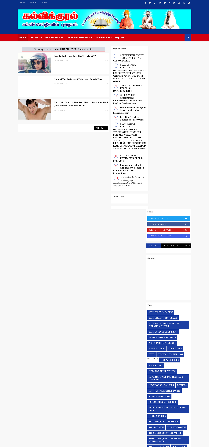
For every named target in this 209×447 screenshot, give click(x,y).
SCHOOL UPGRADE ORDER (162, 239)
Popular (168, 82)
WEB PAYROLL (155, 289)
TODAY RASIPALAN (158, 283)
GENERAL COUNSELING (169, 191)
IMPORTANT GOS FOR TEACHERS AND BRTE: (165, 215)
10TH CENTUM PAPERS (160, 149)
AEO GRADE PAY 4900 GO (161, 180)
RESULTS (181, 222)
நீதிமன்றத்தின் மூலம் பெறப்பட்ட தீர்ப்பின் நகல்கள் (164, 352)
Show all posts (83, 49)
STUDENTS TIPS (156, 253)
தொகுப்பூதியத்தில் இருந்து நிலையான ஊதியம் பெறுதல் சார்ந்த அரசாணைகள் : (167, 342)
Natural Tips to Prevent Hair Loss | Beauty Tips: (74, 77)
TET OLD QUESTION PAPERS (163, 258)
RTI (149, 227)
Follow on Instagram (168, 73)
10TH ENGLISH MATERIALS (162, 154)
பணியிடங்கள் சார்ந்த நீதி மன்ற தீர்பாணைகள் (163, 360)
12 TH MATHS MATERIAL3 (161, 174)
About (34, 2)
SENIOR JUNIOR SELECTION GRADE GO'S (166, 246)
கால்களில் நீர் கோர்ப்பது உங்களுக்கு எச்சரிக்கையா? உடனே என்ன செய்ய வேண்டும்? (124, 181)
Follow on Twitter (168, 55)
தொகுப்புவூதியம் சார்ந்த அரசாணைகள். (167, 334)
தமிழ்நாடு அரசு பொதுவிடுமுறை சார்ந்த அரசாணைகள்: (164, 313)
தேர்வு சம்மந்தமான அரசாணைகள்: (165, 328)
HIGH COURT (155, 202)
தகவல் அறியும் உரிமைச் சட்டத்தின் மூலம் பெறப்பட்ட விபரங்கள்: (165, 305)
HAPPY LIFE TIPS (169, 196)
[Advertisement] (167, 117)
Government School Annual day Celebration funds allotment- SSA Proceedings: (123, 169)
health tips (181, 289)
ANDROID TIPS (155, 185)
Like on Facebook (168, 61)
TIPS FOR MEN (155, 264)
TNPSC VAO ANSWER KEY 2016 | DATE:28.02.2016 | (122, 88)
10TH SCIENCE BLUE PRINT (162, 168)
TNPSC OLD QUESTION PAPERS (164, 269)
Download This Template (111, 37)
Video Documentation (80, 37)
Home (24, 2)
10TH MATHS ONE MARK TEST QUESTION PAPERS (164, 161)
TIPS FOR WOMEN (175, 264)
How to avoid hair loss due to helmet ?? (71, 56)
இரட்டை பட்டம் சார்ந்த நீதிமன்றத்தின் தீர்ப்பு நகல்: (167, 296)
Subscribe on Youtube (168, 67)
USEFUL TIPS (178, 283)
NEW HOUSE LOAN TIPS (160, 222)
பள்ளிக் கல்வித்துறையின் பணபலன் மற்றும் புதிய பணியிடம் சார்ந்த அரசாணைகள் (165, 370)
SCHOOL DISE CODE (158, 233)
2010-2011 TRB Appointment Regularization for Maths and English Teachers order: (123, 99)
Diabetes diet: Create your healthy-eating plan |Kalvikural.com (124, 110)
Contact (45, 2)
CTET (150, 191)
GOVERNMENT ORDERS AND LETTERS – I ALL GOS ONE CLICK (123, 58)
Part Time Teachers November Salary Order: (127, 118)
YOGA (169, 289)
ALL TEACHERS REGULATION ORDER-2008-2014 (123, 158)
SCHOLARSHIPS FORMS (167, 227)
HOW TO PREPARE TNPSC (161, 208)
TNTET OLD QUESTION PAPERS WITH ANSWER (164, 277)
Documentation (55, 37)
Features (35, 37)
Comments (182, 82)
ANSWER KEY (174, 185)
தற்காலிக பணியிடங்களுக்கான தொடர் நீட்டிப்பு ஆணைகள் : (167, 321)
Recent (152, 82)
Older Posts (95, 125)
